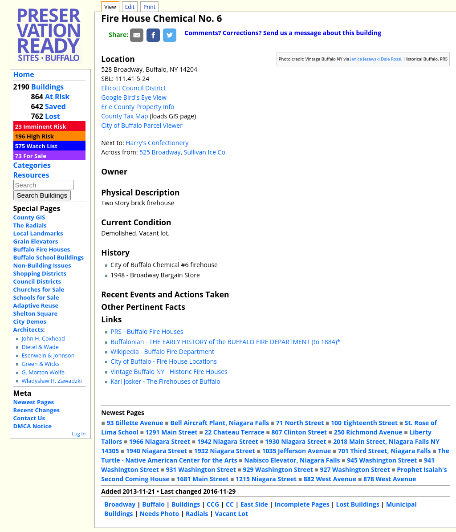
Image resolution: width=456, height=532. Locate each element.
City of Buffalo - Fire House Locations (163, 361)
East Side (254, 504)
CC (230, 504)
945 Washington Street (382, 460)
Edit (129, 7)
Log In (79, 433)
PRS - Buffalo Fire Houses (146, 331)
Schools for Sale (36, 297)
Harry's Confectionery (157, 142)
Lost (52, 116)
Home (23, 74)
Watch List (42, 146)
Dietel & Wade (39, 347)
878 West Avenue (389, 479)
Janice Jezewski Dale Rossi (376, 59)
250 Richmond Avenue (368, 432)
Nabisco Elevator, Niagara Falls (292, 460)
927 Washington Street (355, 469)
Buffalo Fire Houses (41, 249)
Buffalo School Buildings (48, 257)
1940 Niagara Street (156, 451)
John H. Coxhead (43, 338)
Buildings (47, 87)
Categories (32, 165)
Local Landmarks (38, 233)
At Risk (57, 97)
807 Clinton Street (299, 432)
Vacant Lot (231, 513)
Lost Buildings (357, 504)
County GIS (29, 217)
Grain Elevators (35, 241)
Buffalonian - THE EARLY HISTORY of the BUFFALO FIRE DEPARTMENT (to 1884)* (225, 341)
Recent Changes (36, 410)
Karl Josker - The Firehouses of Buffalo (165, 381)
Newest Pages (33, 402)
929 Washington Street (278, 469)
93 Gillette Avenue (134, 422)
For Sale (34, 156)
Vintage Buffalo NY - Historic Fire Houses (168, 371)
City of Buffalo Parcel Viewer (142, 125)
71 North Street (300, 422)
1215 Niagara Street (266, 479)
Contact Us (29, 418)
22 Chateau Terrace (234, 432)
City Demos (29, 321)
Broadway (119, 504)
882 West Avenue (330, 479)
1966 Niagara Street (159, 441)
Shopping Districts (40, 273)
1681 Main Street (202, 479)
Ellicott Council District (133, 88)
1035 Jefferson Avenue (296, 451)
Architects (28, 329)
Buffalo (153, 504)
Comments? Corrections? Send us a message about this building (282, 32)
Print (149, 7)
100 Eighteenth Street (364, 422)
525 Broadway (160, 152)
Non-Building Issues (42, 265)
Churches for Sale (39, 289)
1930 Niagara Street (295, 441)
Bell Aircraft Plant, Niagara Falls (219, 422)
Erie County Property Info (137, 106)
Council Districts (37, 281)
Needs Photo (159, 513)
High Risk (40, 136)
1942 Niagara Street (227, 441)
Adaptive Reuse (36, 305)
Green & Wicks (40, 364)
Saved (55, 106)
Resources (31, 175)
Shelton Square (35, 313)
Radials (197, 513)
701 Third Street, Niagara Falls (384, 451)
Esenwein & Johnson (47, 355)
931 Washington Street (201, 469)
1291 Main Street (172, 432)
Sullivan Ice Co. (205, 152)
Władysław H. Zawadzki (51, 381)
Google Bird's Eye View (133, 97)
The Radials (30, 225)
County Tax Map (124, 116)
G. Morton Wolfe (43, 372)
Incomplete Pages (302, 504)
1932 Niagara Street (224, 451)
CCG (213, 504)
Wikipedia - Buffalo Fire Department (162, 351)
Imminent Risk (44, 126)
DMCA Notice (32, 426)
